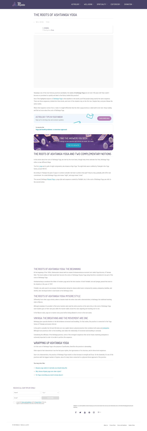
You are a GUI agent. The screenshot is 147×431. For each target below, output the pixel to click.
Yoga (48, 22)
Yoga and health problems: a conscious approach (51, 129)
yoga (40, 166)
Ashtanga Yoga (58, 99)
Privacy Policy (113, 425)
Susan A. (46, 28)
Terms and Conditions (122, 425)
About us (106, 425)
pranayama (106, 328)
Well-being (40, 22)
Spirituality (101, 4)
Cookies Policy (132, 425)
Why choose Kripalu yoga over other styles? (48, 371)
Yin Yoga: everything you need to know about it (49, 375)
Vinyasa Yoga (51, 179)
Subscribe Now (104, 118)
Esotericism (115, 4)
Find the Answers (73, 145)
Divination (128, 4)
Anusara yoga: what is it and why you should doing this (51, 368)
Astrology (75, 4)
